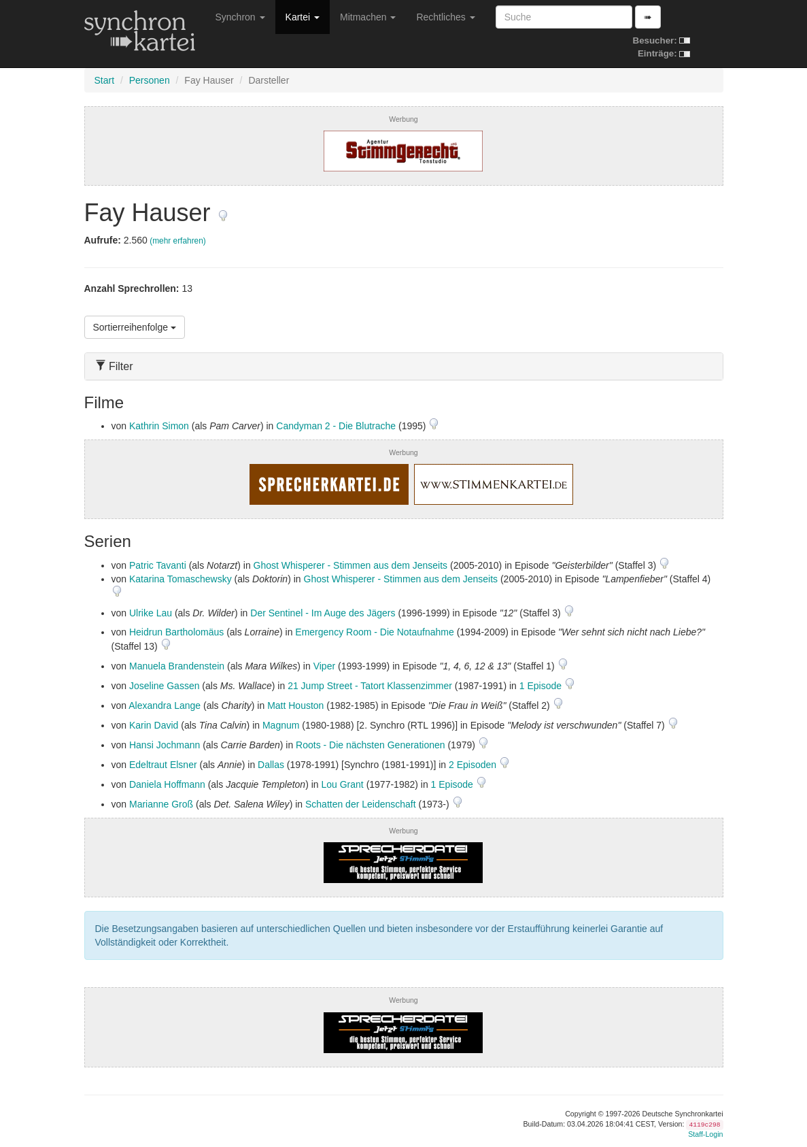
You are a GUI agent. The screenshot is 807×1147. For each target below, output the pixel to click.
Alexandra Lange (164, 705)
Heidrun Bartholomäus (176, 632)
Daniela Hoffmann (167, 784)
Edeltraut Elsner (163, 764)
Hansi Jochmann (164, 744)
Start (105, 80)
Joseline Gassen (164, 685)
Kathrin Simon (159, 425)
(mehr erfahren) (178, 241)
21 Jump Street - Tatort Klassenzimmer (370, 685)
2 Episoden (474, 764)
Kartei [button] (303, 17)
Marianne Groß (161, 804)
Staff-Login (705, 1134)
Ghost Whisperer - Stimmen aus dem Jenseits (351, 565)
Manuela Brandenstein (176, 666)
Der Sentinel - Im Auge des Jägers (322, 613)
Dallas (271, 764)
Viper (324, 666)
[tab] (404, 366)
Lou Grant (342, 784)
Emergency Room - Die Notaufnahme (374, 632)
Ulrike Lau (150, 613)
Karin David (153, 725)
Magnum (280, 725)
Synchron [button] (240, 17)
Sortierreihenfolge (134, 327)
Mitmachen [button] (368, 17)
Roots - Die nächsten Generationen (370, 744)
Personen (149, 80)
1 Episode (541, 685)
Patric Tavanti (157, 565)
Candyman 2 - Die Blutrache (336, 425)
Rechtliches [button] (445, 17)
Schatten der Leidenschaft (360, 804)
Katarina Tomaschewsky (180, 579)
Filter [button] (114, 366)
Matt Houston (295, 705)
